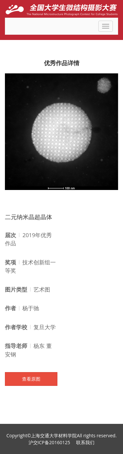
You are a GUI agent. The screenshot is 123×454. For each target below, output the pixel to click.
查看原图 (31, 379)
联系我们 (85, 442)
